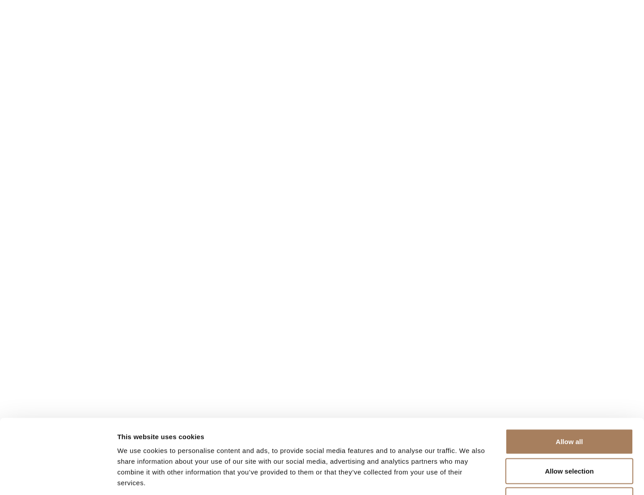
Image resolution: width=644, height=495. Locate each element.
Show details (469, 477)
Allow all (569, 377)
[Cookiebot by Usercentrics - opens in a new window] (58, 477)
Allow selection (569, 407)
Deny (569, 436)
